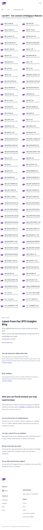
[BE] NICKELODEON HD (32, 145)
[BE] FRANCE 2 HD (9, 126)
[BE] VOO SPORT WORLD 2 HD (13, 209)
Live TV (25, 503)
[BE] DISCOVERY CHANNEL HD (13, 248)
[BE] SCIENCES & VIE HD (11, 286)
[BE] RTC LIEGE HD (9, 49)
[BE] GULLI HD (8, 158)
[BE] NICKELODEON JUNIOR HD (13, 151)
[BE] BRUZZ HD (30, 94)
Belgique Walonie (18, 9)
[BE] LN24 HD (8, 68)
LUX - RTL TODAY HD (31, 299)
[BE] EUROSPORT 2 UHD (11, 241)
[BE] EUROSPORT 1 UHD (32, 235)
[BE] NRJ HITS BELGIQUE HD (33, 42)
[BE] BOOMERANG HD (32, 171)
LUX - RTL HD (8, 292)
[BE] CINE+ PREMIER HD (11, 183)
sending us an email (25, 407)
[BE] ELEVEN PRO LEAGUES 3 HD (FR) (14, 222)
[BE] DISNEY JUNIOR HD (11, 145)
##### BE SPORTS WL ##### (12, 203)
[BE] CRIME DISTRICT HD (11, 280)
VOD (24, 506)
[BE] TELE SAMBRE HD (32, 107)
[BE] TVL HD (29, 68)
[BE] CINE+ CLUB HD (10, 196)
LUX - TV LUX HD (9, 299)
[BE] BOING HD (9, 171)
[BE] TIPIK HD (29, 23)
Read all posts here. (8, 342)
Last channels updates (29, 513)
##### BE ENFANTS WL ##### (13, 139)
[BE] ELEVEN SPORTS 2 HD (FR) (13, 228)
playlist (6, 490)
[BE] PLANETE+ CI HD (32, 260)
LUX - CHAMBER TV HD (32, 305)
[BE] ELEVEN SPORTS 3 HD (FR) (34, 228)
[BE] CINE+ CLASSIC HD (32, 196)
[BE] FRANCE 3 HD (31, 126)
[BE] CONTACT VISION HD (33, 81)
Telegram (4, 503)
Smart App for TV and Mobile (30, 494)
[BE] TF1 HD (29, 119)
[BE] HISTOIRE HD (31, 273)
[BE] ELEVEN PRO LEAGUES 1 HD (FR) (14, 216)
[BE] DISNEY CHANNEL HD (33, 139)
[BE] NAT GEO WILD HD (32, 267)
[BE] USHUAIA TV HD (31, 280)
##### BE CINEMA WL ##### (34, 177)
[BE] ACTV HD (29, 100)
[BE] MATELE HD (9, 62)
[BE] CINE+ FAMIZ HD (10, 190)
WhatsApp (4, 500)
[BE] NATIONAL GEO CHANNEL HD (14, 267)
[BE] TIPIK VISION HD (10, 81)
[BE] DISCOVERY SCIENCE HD (34, 248)
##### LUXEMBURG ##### (33, 286)
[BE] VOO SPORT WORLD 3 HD (34, 209)
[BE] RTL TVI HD (30, 30)
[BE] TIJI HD (8, 164)
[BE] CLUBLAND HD (10, 87)
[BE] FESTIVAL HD (9, 94)
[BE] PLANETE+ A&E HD (11, 260)
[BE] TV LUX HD (9, 100)
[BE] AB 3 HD (8, 55)
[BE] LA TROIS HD (9, 30)
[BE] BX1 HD (8, 75)
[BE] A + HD (29, 62)
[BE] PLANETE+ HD (31, 254)
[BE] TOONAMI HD (9, 177)
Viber (3, 506)
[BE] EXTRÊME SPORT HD (11, 235)
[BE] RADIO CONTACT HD (33, 75)
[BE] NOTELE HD (9, 107)
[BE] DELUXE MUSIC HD (32, 87)
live (8, 9)
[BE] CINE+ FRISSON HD (32, 190)
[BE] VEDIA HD (30, 113)
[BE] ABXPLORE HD (31, 55)
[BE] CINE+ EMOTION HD (33, 183)
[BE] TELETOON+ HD (31, 164)
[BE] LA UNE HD (9, 23)
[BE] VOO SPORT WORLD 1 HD (34, 203)
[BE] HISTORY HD (9, 273)
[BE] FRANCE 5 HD (31, 132)
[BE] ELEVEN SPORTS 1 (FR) (33, 222)
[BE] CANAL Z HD (9, 119)
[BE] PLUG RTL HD (31, 36)
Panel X (28, 526)
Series (24, 510)
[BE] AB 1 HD (29, 49)
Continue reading (7, 362)
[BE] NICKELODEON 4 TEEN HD (34, 151)
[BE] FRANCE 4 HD (9, 132)
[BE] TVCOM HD (9, 113)
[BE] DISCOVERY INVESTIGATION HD (14, 254)
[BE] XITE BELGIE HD (10, 42)
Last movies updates (28, 517)
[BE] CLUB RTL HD (9, 36)
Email (3, 510)
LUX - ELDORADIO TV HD (11, 305)
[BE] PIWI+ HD (30, 158)
